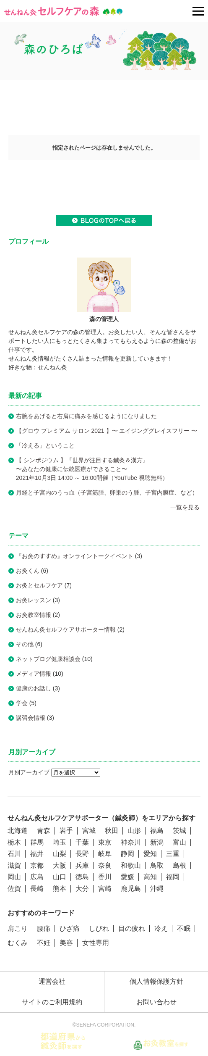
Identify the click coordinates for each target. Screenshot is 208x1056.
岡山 (14, 876)
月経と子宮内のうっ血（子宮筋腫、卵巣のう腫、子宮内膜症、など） (107, 492)
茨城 (179, 830)
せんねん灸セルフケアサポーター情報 (66, 629)
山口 (59, 876)
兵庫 (82, 865)
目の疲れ (131, 928)
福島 (157, 830)
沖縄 (157, 888)
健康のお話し (33, 688)
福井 (37, 853)
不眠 (183, 928)
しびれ (99, 928)
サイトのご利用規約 (52, 1002)
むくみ (18, 942)
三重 (172, 853)
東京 (105, 842)
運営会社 (52, 981)
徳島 (82, 876)
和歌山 (131, 865)
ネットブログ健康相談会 (48, 659)
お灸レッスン (33, 600)
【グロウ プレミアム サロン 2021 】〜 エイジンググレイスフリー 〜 (106, 430)
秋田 (111, 830)
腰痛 (43, 928)
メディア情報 (33, 673)
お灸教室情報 (33, 614)
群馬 (37, 842)
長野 (82, 853)
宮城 (89, 830)
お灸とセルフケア (39, 585)
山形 (134, 830)
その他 (25, 644)
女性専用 (95, 942)
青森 (43, 830)
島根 (179, 865)
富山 (179, 842)
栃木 (14, 842)
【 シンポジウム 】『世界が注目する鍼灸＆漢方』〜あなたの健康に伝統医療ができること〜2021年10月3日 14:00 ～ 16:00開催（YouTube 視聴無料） (95, 469)
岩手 (66, 830)
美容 (66, 942)
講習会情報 (30, 717)
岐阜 (105, 853)
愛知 (150, 853)
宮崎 (105, 888)
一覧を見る (185, 507)
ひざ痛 (70, 928)
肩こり (18, 928)
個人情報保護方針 (156, 981)
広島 (37, 876)
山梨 (59, 853)
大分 (82, 888)
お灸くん (27, 570)
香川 (105, 876)
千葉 (82, 842)
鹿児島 (131, 888)
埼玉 (59, 842)
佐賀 (14, 888)
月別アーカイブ (28, 772)
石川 (14, 853)
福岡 (172, 876)
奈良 (105, 865)
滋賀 (14, 865)
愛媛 (127, 876)
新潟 (157, 842)
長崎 (37, 888)
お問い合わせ (156, 1002)
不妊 (43, 942)
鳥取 (157, 865)
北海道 (18, 830)
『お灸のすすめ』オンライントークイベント (74, 556)
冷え (161, 928)
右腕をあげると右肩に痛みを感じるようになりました (86, 416)
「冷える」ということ (45, 445)
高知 (150, 876)
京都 (37, 865)
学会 (22, 703)
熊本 (59, 888)
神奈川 (131, 842)
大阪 (59, 865)
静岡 (127, 853)
